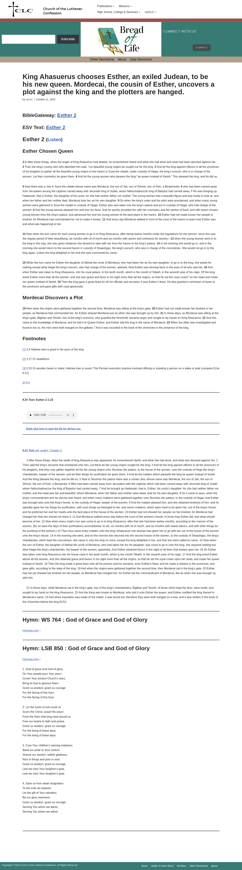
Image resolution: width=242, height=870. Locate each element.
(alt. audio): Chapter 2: (43, 450)
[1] (24, 349)
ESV (26, 382)
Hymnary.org (30, 630)
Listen (54, 139)
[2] (24, 359)
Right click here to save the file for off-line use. (53, 428)
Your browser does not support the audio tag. (52, 415)
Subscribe (68, 39)
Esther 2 (66, 115)
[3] (24, 368)
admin (29, 99)
